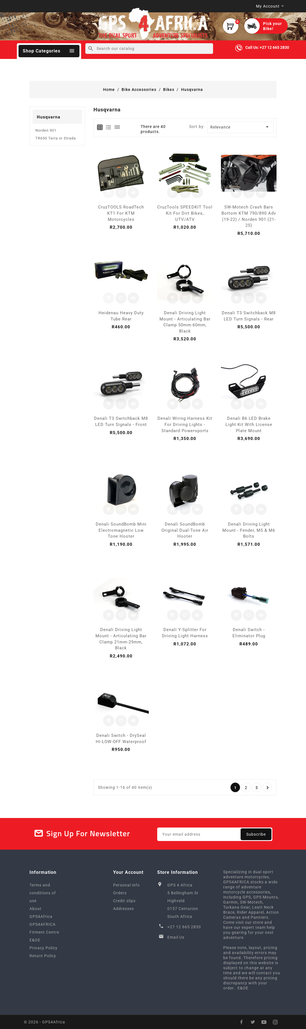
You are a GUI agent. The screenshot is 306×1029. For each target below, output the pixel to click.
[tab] (100, 127)
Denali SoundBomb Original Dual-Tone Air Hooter (184, 530)
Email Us (175, 937)
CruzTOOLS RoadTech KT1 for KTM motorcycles (121, 213)
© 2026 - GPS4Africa (44, 1022)
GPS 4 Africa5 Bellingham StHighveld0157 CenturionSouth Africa (182, 901)
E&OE (34, 940)
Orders (120, 893)
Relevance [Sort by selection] (240, 127)
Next (267, 788)
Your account (128, 872)
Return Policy (42, 956)
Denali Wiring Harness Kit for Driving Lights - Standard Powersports (184, 424)
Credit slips (124, 901)
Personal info (126, 885)
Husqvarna (48, 116)
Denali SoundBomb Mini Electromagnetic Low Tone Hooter (121, 530)
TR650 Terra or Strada (55, 138)
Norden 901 (45, 130)
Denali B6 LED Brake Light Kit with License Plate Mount (248, 424)
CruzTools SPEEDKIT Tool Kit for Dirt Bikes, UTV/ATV (185, 213)
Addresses (123, 908)
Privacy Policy (43, 948)
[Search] (149, 48)
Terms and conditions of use (42, 893)
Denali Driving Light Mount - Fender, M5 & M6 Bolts (248, 530)
